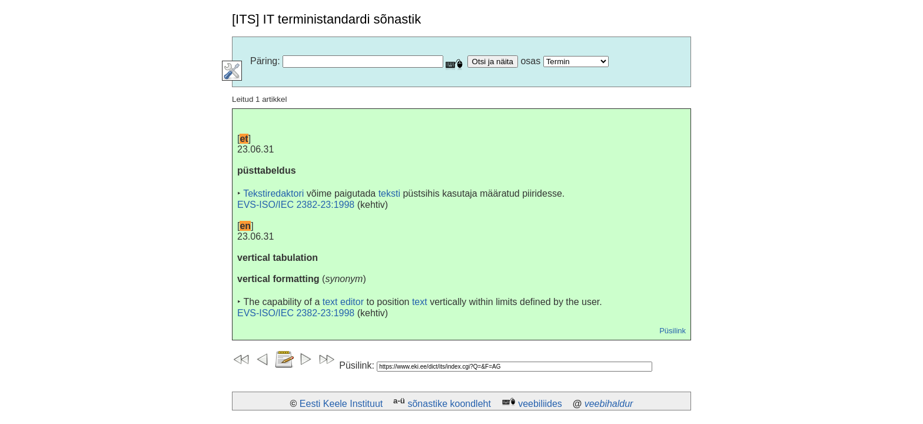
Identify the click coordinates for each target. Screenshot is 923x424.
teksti (389, 193)
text (419, 302)
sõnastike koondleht (448, 404)
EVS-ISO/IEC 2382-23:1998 (295, 205)
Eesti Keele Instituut (341, 404)
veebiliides (540, 404)
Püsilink (672, 330)
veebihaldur (609, 404)
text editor (343, 302)
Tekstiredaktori (273, 193)
